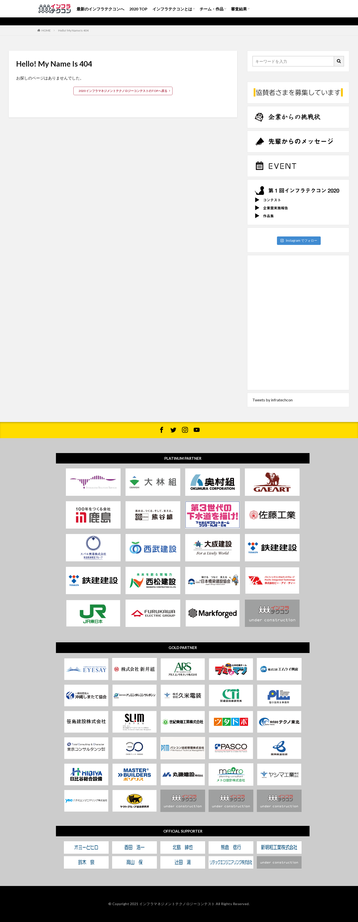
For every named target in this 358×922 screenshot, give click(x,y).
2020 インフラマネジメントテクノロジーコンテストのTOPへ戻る (123, 91)
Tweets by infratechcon (272, 399)
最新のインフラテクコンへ (100, 8)
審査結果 (239, 8)
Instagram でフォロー (298, 240)
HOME (46, 30)
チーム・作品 (212, 8)
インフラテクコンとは (172, 8)
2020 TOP (138, 8)
